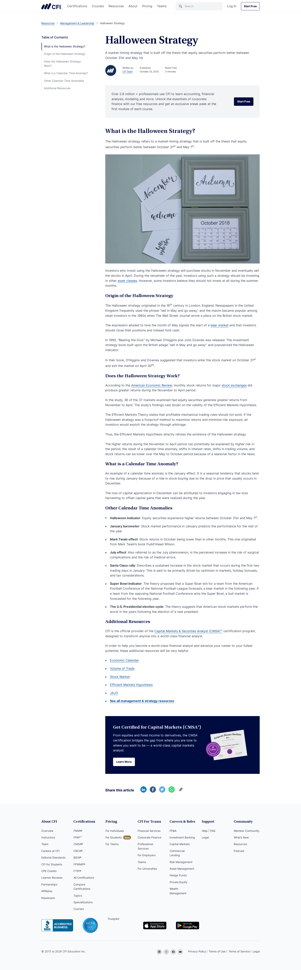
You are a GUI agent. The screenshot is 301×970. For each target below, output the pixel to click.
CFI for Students (51, 864)
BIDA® (77, 857)
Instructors (48, 837)
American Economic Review (151, 385)
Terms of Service (239, 951)
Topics (77, 895)
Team (44, 844)
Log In (231, 6)
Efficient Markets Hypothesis (131, 685)
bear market (219, 325)
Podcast (239, 851)
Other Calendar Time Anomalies (64, 80)
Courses (98, 6)
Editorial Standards (53, 857)
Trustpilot (113, 918)
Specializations (83, 902)
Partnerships (49, 884)
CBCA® (77, 851)
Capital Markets (180, 844)
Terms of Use (217, 951)
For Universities (147, 868)
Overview (47, 830)
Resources (116, 6)
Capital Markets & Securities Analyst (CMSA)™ (188, 631)
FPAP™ (77, 837)
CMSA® (78, 844)
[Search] (199, 6)
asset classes (127, 281)
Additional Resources (57, 88)
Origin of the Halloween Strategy (64, 53)
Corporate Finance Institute (51, 6)
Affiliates (46, 891)
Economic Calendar (124, 660)
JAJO (114, 693)
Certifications (77, 6)
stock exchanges (234, 385)
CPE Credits (49, 871)
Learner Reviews (51, 877)
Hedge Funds (178, 875)
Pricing (147, 6)
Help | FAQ (208, 830)
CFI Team (127, 71)
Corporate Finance (149, 837)
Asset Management (182, 868)
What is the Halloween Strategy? (64, 46)
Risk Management (181, 862)
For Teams (112, 844)
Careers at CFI (50, 851)
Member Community (246, 830)
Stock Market (120, 677)
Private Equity (178, 882)
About (132, 6)
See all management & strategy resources (142, 701)
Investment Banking (182, 837)
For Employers (147, 855)
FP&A (173, 830)
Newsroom (48, 898)
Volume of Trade (122, 668)
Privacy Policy (197, 951)
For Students (113, 837)
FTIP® (77, 871)
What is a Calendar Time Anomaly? (66, 73)
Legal (205, 837)
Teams (161, 6)
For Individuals (114, 830)
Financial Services (149, 830)
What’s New (241, 837)
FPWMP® (79, 864)
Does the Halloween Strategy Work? (62, 63)
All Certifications (83, 877)
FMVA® (77, 830)
